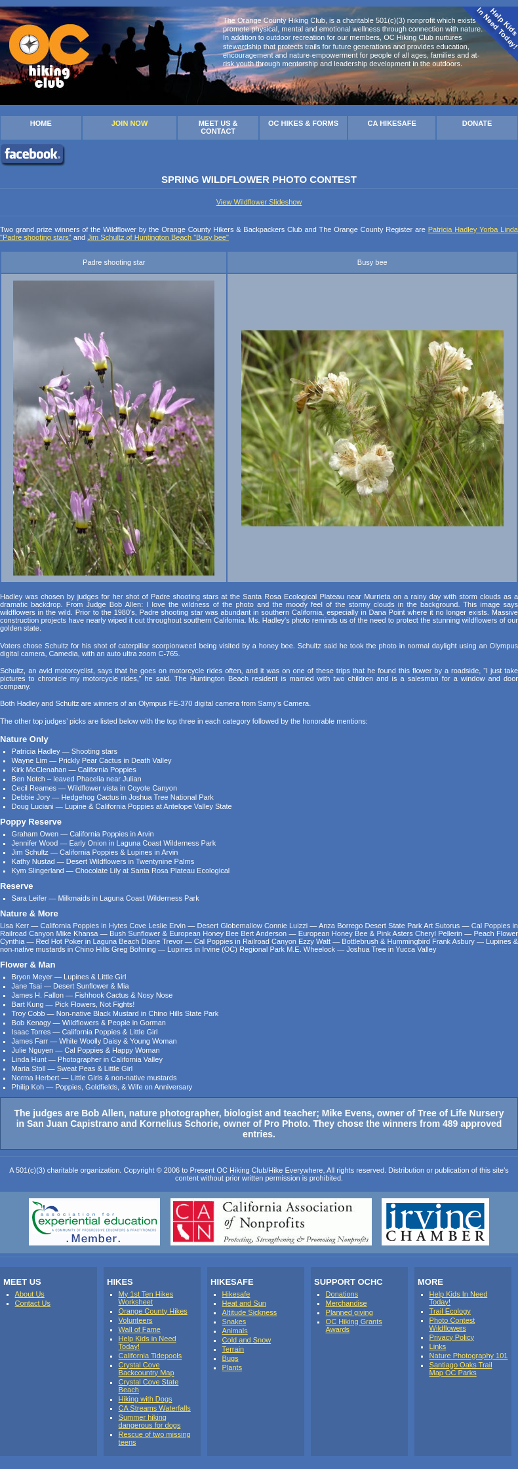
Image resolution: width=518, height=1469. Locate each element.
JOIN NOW (129, 123)
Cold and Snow (246, 1340)
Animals (235, 1331)
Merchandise (346, 1303)
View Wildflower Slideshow (259, 202)
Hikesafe (236, 1294)
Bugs (230, 1358)
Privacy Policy (451, 1337)
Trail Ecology (450, 1311)
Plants (232, 1367)
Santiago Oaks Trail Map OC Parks (460, 1369)
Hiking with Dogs (145, 1399)
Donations (342, 1294)
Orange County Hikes (153, 1311)
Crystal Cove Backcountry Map (146, 1369)
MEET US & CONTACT (218, 127)
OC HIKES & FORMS (303, 123)
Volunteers (136, 1320)
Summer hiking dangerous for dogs (150, 1421)
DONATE (477, 123)
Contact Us (32, 1303)
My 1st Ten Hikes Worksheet (146, 1298)
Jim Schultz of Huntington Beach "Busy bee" (158, 237)
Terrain (233, 1349)
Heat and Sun (244, 1303)
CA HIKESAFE (392, 123)
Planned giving (349, 1312)
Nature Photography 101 (468, 1356)
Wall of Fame (140, 1329)
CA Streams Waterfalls (155, 1408)
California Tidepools (150, 1356)
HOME (41, 123)
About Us (30, 1294)
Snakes (234, 1321)
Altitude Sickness (249, 1312)
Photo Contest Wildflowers (452, 1324)
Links (438, 1346)
